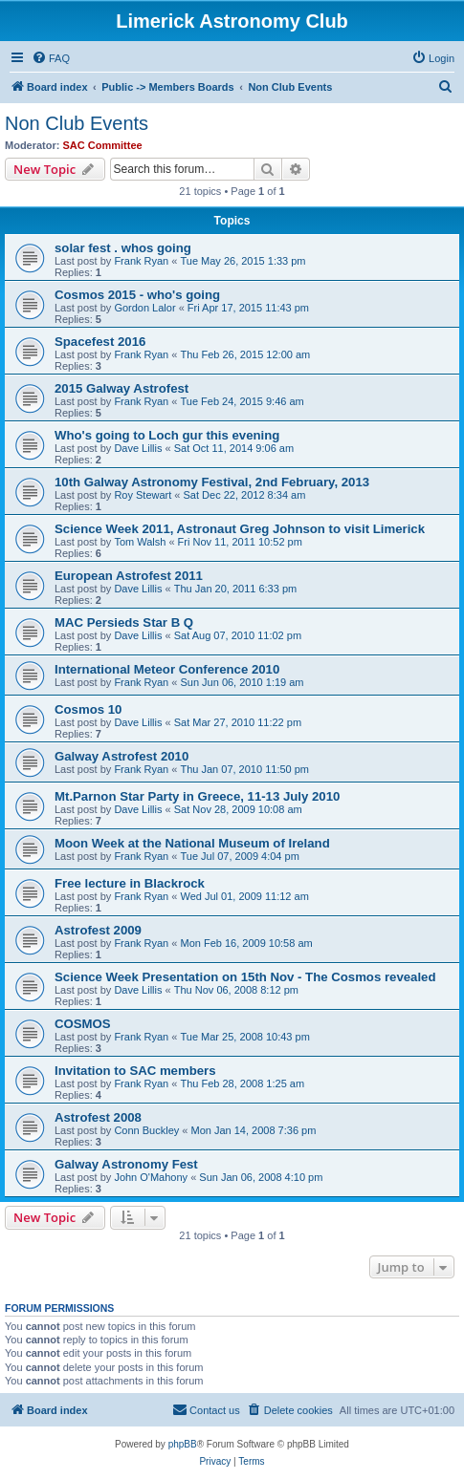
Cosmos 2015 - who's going (137, 295)
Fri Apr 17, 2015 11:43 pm (248, 307)
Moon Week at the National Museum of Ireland (192, 843)
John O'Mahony (151, 1177)
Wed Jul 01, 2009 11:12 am (244, 896)
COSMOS (83, 1024)
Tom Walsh (140, 541)
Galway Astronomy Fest (126, 1164)
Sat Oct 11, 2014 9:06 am (234, 448)
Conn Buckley (146, 1130)
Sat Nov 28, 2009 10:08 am (238, 809)
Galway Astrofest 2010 (121, 756)
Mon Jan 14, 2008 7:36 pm (253, 1130)
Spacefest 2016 (100, 341)
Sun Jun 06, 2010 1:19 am (241, 682)
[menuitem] (51, 58)
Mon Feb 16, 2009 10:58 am (246, 943)
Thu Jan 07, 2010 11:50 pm (244, 769)
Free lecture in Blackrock (130, 883)
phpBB (182, 1444)
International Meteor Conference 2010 (167, 669)
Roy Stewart (142, 495)
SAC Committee (103, 145)
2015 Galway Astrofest (121, 388)
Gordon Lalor (144, 307)
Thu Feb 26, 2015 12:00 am (245, 354)
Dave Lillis (138, 448)
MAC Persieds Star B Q (124, 622)
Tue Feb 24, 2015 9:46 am (241, 401)
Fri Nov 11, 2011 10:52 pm (240, 541)
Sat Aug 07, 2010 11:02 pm (237, 635)
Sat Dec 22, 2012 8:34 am (245, 495)
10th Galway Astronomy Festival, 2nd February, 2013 (212, 482)
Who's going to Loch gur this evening (167, 435)
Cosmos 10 (88, 709)
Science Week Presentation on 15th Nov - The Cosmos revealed (245, 977)
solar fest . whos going (123, 248)
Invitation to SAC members (135, 1070)
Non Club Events (76, 123)
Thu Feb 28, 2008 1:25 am (242, 1083)
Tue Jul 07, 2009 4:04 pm (239, 856)
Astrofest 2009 (98, 930)
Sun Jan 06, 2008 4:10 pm (260, 1177)
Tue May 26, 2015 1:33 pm (242, 261)
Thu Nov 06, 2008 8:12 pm (236, 990)
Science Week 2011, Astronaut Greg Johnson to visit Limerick (240, 529)
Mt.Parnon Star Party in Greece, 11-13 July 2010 (197, 796)
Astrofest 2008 (98, 1117)
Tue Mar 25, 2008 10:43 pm (244, 1036)
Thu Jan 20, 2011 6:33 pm (235, 588)
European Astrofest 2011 (129, 575)
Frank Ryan (141, 261)
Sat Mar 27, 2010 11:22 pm (237, 722)
